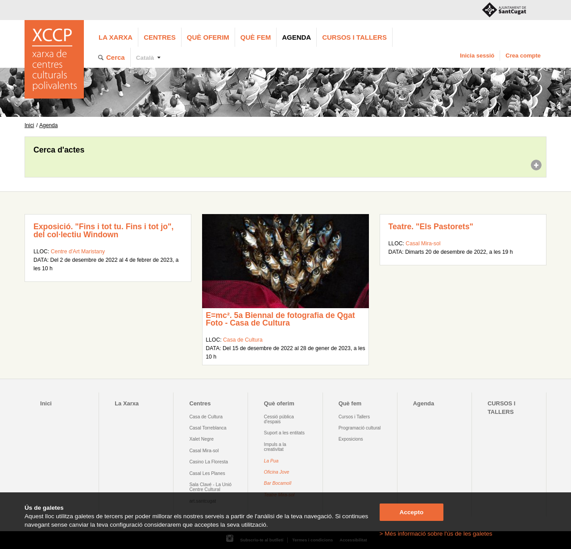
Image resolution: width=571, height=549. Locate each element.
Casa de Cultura (242, 340)
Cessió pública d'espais (279, 419)
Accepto (412, 512)
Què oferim (208, 37)
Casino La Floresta (208, 461)
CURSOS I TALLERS (354, 37)
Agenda (296, 37)
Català (145, 57)
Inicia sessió (477, 55)
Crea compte (523, 55)
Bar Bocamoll (277, 483)
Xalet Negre (201, 439)
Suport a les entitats (284, 432)
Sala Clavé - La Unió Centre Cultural (210, 487)
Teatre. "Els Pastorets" (431, 226)
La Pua (271, 460)
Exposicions (351, 439)
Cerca (115, 57)
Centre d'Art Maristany (78, 251)
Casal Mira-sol (422, 243)
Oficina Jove (277, 472)
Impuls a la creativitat (275, 447)
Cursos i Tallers (354, 416)
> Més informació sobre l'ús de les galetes (436, 533)
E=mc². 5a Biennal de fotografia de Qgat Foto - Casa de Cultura (280, 319)
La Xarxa (115, 37)
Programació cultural (360, 427)
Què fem (255, 37)
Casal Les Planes (207, 473)
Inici (29, 125)
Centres (160, 37)
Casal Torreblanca (207, 427)
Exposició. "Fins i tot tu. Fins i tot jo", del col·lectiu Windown (103, 230)
